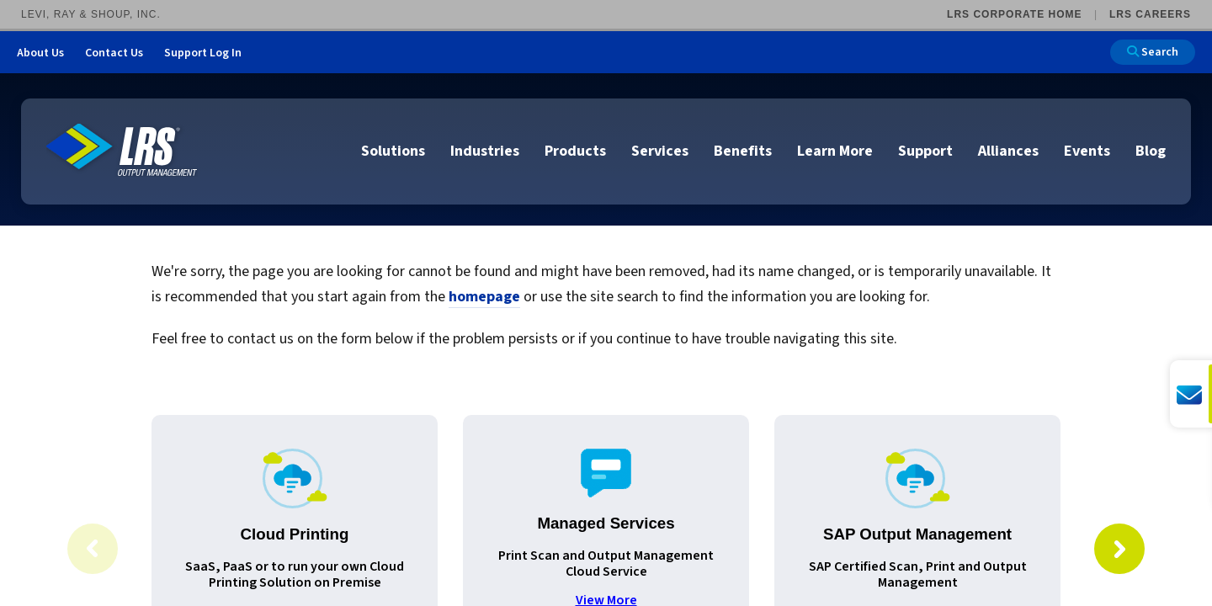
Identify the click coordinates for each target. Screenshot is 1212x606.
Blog (1150, 151)
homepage (484, 297)
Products (575, 151)
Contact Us (114, 53)
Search (1152, 52)
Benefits (743, 151)
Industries (484, 151)
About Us (40, 53)
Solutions (393, 151)
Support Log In (203, 53)
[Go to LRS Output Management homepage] (122, 150)
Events (1087, 151)
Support (925, 151)
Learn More (835, 151)
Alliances (1008, 151)
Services (659, 151)
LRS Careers (1150, 14)
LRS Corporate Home (1014, 14)
